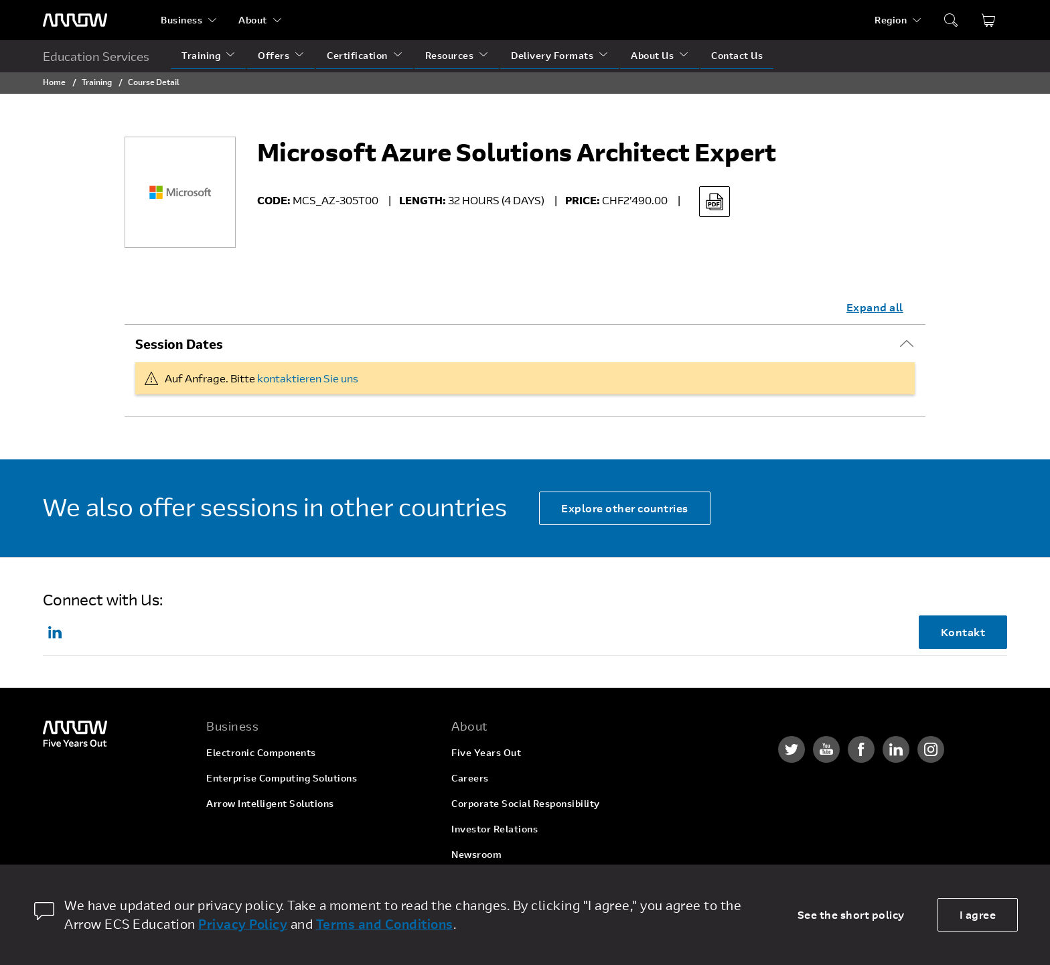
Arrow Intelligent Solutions (270, 803)
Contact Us (737, 55)
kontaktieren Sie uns (307, 378)
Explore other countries (624, 508)
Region (891, 19)
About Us (652, 55)
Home (54, 81)
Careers (470, 777)
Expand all (874, 307)
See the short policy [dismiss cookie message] (851, 914)
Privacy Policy (242, 923)
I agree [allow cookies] (978, 914)
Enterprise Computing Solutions (281, 777)
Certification (357, 55)
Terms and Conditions (384, 923)
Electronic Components (261, 752)
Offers (273, 55)
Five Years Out (486, 752)
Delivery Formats (552, 55)
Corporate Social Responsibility (525, 803)
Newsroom (476, 854)
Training (200, 55)
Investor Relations (494, 828)
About (252, 19)
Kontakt (963, 632)
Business (181, 19)
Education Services (96, 56)
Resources (449, 55)
